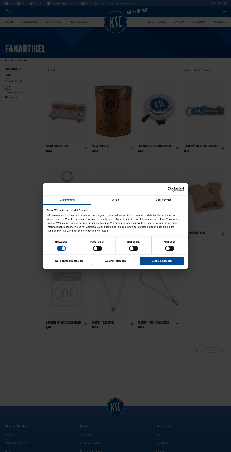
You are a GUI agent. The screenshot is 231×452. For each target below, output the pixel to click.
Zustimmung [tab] (67, 199)
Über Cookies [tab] (163, 199)
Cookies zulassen (162, 261)
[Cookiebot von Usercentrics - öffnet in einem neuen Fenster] (170, 189)
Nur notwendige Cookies (69, 261)
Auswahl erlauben (115, 261)
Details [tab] (115, 199)
